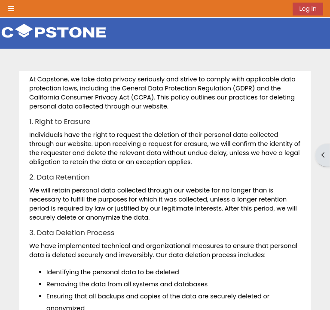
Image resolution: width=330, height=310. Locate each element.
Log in (308, 8)
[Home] (53, 32)
